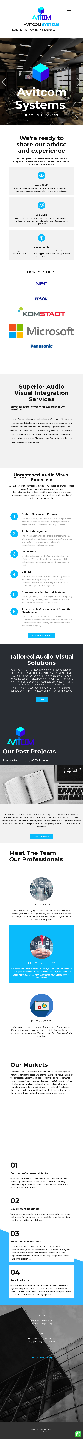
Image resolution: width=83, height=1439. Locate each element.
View (41, 699)
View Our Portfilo (41, 836)
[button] (4, 82)
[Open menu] (69, 9)
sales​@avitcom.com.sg (41, 1357)
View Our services (41, 635)
